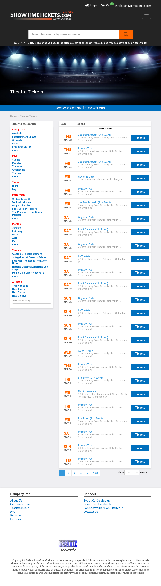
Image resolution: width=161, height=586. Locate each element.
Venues (16, 250)
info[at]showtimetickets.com (133, 5)
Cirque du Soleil (21, 199)
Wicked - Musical (21, 202)
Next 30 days (19, 295)
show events (132, 472)
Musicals (17, 133)
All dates (17, 281)
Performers (19, 195)
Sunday (16, 159)
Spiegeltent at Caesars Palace (29, 257)
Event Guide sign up (97, 500)
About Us (16, 500)
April (14, 237)
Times (15, 182)
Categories (18, 129)
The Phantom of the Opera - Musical (27, 213)
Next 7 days (18, 292)
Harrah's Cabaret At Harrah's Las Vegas (30, 268)
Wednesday (18, 169)
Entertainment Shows (24, 137)
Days (14, 156)
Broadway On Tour (22, 147)
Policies (16, 515)
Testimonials (19, 508)
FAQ (12, 511)
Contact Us (91, 511)
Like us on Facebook (97, 504)
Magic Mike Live (21, 205)
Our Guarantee (20, 504)
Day (14, 189)
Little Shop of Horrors (24, 209)
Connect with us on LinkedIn (104, 508)
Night (15, 186)
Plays (15, 143)
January (16, 227)
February (17, 231)
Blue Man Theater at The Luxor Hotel (29, 262)
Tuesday (17, 166)
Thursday (17, 173)
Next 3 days (18, 289)
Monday (16, 163)
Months (16, 224)
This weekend (20, 285)
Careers (15, 519)
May (14, 241)
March (15, 234)
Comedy (17, 140)
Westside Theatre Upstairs (27, 254)
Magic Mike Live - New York (28, 272)
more (15, 150)
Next (95, 473)
